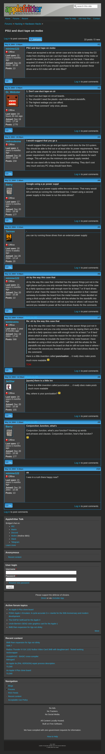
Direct (43, 598)
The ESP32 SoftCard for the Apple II (24, 620)
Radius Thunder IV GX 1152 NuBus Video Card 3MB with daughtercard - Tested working (44, 649)
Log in (7, 38)
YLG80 (9, 666)
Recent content (14, 557)
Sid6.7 (9, 646)
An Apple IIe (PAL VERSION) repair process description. (30, 663)
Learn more (11, 545)
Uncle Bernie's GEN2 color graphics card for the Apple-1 (33, 624)
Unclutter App (58, 598)
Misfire (14, 536)
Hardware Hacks (33, 24)
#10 (98, 469)
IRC (13, 526)
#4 (99, 180)
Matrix (14, 529)
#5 (99, 227)
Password (11, 576)
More (97, 631)
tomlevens (12, 321)
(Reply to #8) (30, 422)
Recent (25, 18)
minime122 (12, 48)
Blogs (10, 686)
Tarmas (10, 231)
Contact (96, 18)
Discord (14, 533)
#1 (99, 44)
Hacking (19, 24)
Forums (16, 18)
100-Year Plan (84, 18)
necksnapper (12, 653)
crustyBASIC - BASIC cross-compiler (22, 656)
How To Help (70, 18)
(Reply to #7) (31, 377)
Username (11, 569)
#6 (99, 274)
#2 (99, 88)
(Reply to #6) (30, 317)
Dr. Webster (13, 92)
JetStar (10, 381)
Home (7, 18)
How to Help (52, 736)
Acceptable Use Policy (18, 700)
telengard (10, 659)
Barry (9, 184)
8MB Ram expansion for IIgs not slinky (25, 627)
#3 (99, 137)
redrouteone (13, 141)
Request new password (19, 583)
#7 (99, 317)
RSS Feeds (13, 693)
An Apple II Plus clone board (21, 609)
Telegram (15, 542)
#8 (99, 377)
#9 (99, 422)
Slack (13, 539)
